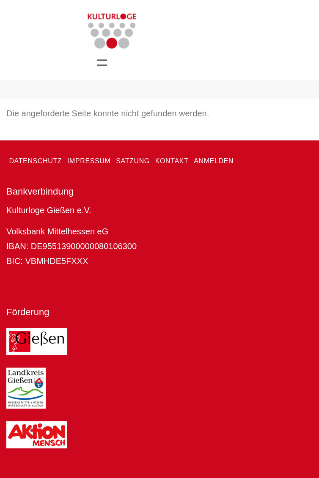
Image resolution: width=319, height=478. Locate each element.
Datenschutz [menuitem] (35, 161)
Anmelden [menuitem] (214, 161)
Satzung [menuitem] (133, 161)
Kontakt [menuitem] (172, 161)
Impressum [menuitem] (89, 161)
